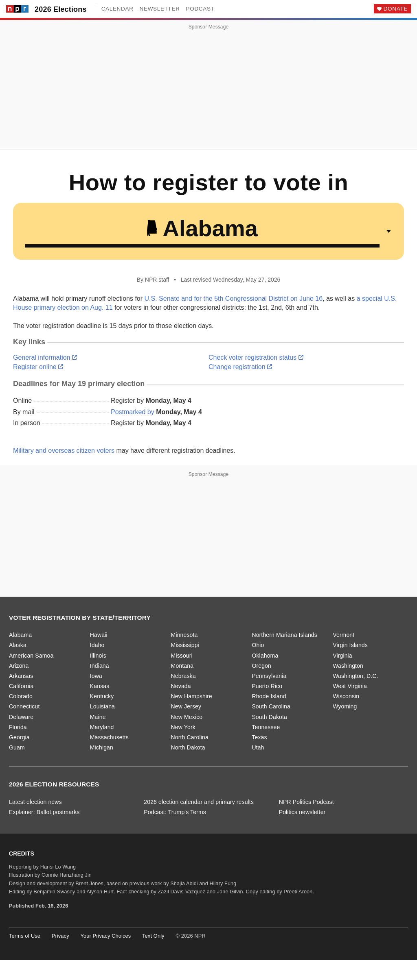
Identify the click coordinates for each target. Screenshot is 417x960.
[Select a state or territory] (208, 231)
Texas (259, 737)
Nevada (181, 686)
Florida (18, 727)
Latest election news (35, 802)
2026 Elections (61, 9)
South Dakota (269, 717)
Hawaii (99, 635)
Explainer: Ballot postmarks (44, 812)
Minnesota (184, 635)
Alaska (17, 645)
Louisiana (102, 706)
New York (183, 727)
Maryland (102, 727)
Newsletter (160, 9)
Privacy (60, 936)
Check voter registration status (255, 357)
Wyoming (345, 706)
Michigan (101, 747)
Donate (396, 9)
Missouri (182, 655)
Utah (258, 747)
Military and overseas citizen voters (63, 450)
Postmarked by (132, 411)
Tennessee (266, 727)
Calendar (117, 9)
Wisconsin (346, 696)
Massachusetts (109, 737)
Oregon (261, 665)
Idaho (97, 645)
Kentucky (102, 696)
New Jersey (186, 706)
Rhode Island (269, 696)
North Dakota (188, 747)
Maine (98, 717)
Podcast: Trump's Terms (175, 812)
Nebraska (183, 676)
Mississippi (185, 645)
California (21, 686)
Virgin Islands (350, 645)
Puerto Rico (267, 686)
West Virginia (350, 686)
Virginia (342, 655)
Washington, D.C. (355, 676)
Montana (182, 665)
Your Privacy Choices (105, 936)
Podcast (200, 9)
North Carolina (189, 737)
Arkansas (21, 676)
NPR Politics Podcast (306, 802)
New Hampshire (191, 696)
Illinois (98, 655)
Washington (348, 665)
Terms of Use (24, 936)
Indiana (99, 665)
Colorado (21, 696)
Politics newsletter (302, 812)
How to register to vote (198, 182)
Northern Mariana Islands (284, 635)
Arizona (19, 665)
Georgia (19, 737)
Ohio (258, 645)
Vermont (343, 635)
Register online (38, 366)
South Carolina (271, 706)
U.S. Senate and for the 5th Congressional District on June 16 (234, 298)
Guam (17, 747)
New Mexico (187, 717)
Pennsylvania (269, 676)
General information (45, 357)
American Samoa (31, 655)
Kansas (100, 686)
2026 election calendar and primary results (199, 802)
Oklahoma (265, 655)
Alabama (20, 635)
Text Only (153, 936)
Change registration (240, 366)
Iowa (96, 676)
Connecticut (24, 706)
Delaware (21, 717)
